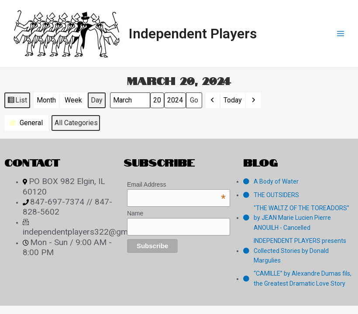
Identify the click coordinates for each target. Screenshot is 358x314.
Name (135, 213)
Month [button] (46, 100)
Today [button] (233, 100)
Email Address (176, 184)
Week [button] (73, 100)
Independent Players (193, 33)
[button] (213, 100)
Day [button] (97, 100)
